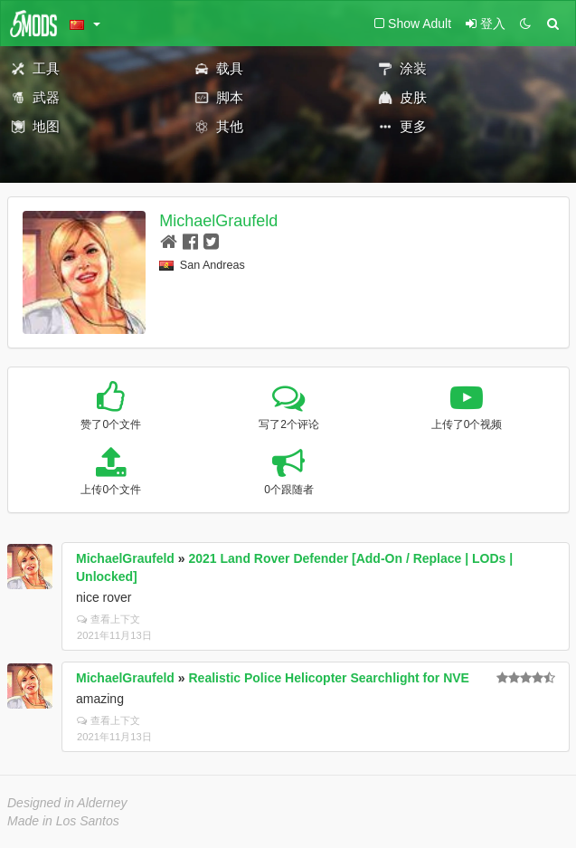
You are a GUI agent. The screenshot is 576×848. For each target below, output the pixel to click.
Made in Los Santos (63, 821)
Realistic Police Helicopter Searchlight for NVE (329, 678)
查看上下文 (108, 619)
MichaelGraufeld (218, 221)
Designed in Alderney (67, 803)
